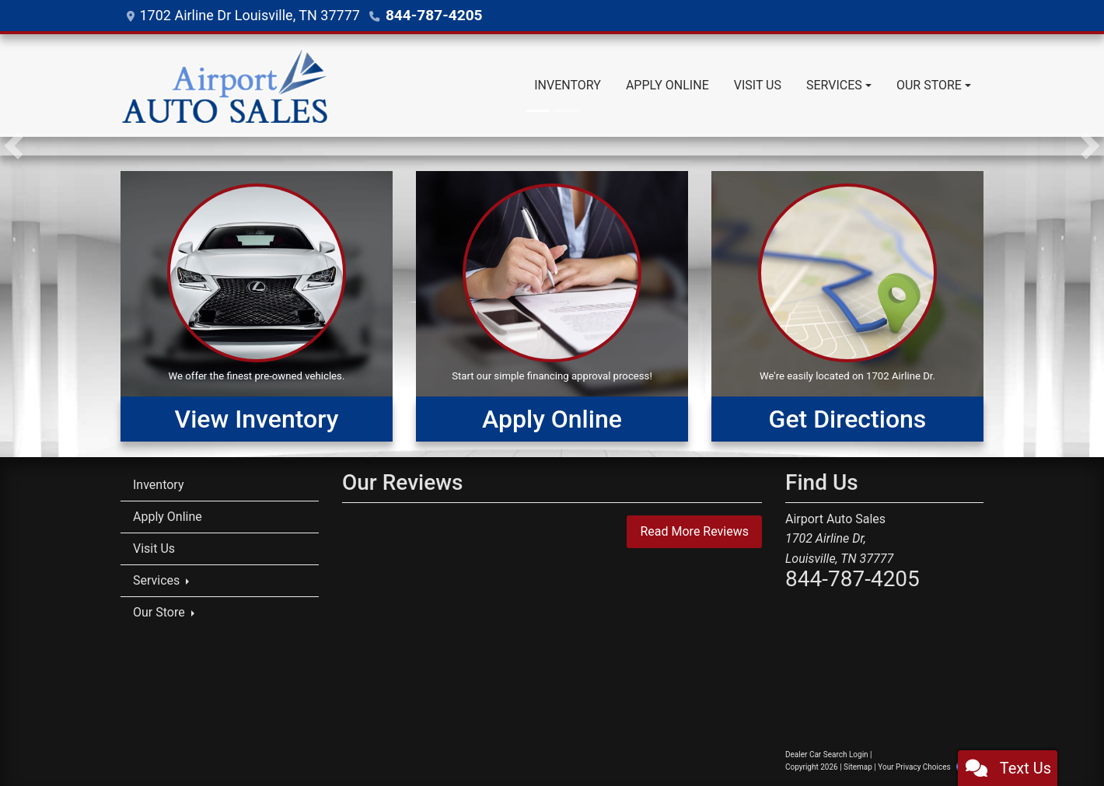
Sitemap (858, 767)
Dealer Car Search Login (826, 754)
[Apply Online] (552, 306)
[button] (13, 146)
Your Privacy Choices (928, 767)
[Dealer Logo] (225, 85)
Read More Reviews (694, 531)
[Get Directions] (847, 306)
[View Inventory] (256, 306)
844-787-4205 (431, 15)
